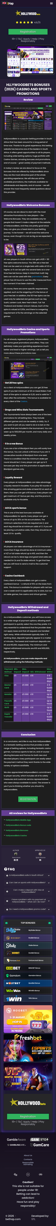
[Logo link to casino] (28, 13)
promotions (37, 276)
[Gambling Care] (16, 1145)
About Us (28, 1155)
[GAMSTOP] (39, 1139)
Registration (28, 32)
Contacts (28, 1159)
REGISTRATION (28, 799)
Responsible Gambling (28, 1164)
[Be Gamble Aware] (16, 1139)
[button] (28, 875)
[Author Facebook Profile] (15, 860)
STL (33, 1219)
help (34, 38)
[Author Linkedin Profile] (17, 860)
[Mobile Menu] (51, 3)
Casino (24, 401)
